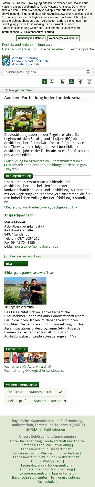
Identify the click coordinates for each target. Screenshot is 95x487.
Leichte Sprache (82, 49)
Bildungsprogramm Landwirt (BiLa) (28, 273)
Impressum (47, 44)
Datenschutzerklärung (19, 49)
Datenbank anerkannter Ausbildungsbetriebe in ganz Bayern (46, 167)
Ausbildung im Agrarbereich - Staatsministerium (45, 161)
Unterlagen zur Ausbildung (25, 256)
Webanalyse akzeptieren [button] (63, 38)
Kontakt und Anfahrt (17, 44)
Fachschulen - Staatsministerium (34, 392)
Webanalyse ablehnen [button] (31, 38)
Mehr (76, 336)
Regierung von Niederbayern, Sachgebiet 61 (41, 207)
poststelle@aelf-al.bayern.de (37, 246)
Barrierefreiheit (53, 49)
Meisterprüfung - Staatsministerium (37, 401)
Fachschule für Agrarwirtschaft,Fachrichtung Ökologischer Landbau (34, 368)
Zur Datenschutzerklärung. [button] (38, 32)
